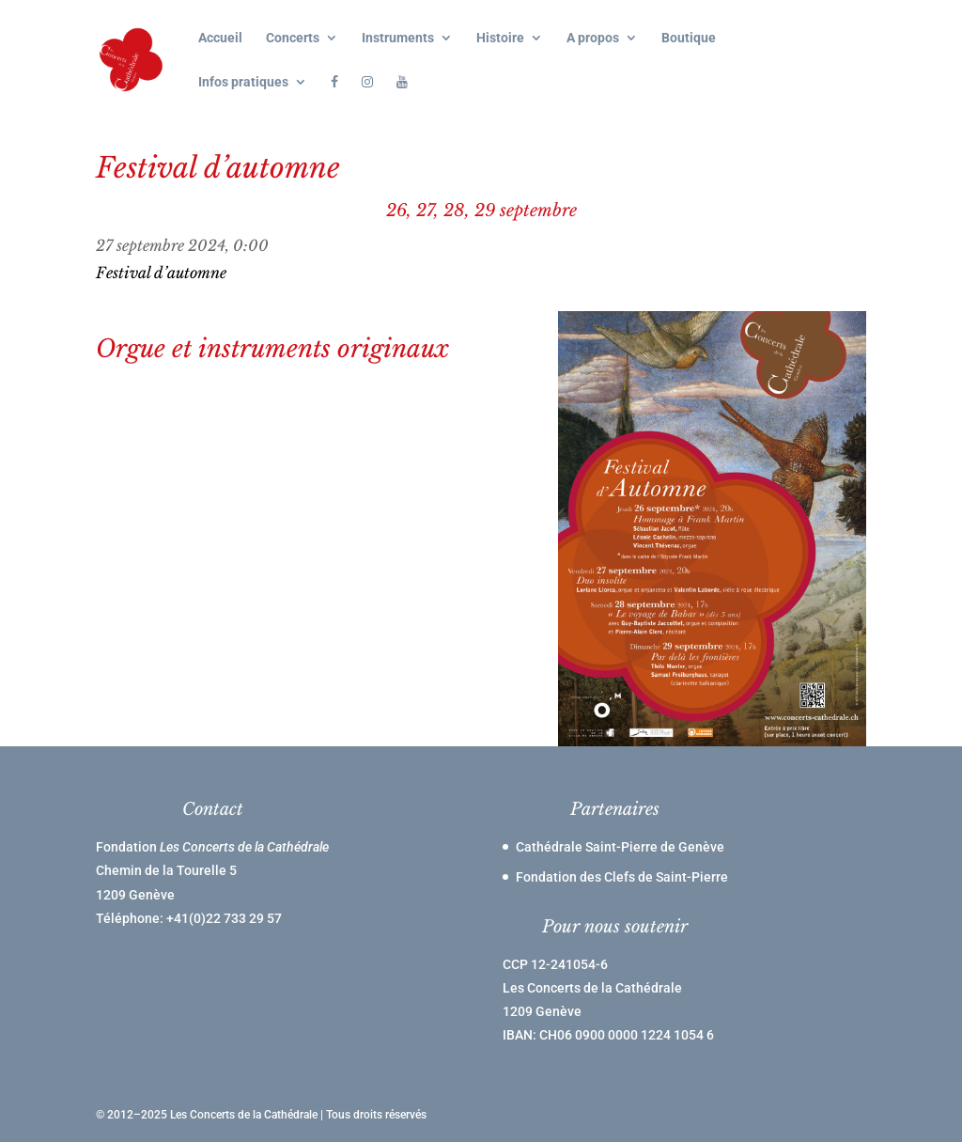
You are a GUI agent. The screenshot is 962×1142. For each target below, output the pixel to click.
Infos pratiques (243, 82)
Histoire (500, 38)
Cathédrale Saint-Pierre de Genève (620, 846)
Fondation (212, 846)
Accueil (220, 38)
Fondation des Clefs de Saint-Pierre (622, 876)
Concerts (292, 38)
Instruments (398, 38)
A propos (592, 38)
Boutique (688, 38)
